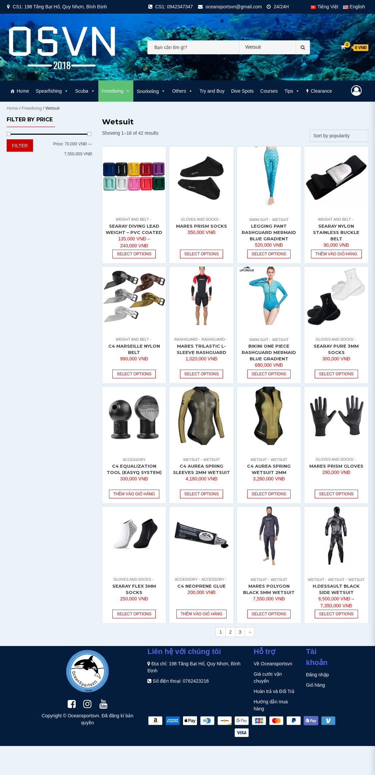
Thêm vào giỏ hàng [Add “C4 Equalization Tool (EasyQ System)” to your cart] (134, 494)
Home (23, 91)
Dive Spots (242, 91)
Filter (20, 145)
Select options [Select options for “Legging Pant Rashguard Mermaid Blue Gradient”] (269, 254)
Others (182, 91)
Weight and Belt (132, 219)
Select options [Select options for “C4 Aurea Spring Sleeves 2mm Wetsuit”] (201, 494)
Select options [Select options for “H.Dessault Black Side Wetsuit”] (336, 614)
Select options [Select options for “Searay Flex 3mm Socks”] (134, 614)
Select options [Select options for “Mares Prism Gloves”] (336, 494)
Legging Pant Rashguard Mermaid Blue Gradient (269, 232)
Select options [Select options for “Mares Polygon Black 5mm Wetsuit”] (269, 614)
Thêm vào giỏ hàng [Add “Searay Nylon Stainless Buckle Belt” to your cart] (336, 254)
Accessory (134, 460)
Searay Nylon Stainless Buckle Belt (336, 232)
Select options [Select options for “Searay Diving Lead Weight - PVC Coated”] (134, 254)
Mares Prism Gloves (336, 466)
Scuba (85, 91)
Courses (269, 91)
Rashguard (186, 339)
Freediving (116, 91)
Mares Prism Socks (201, 226)
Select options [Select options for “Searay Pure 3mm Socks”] (336, 374)
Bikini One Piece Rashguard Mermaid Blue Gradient (269, 352)
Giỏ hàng (315, 685)
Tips (292, 91)
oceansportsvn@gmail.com (233, 6)
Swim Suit (258, 220)
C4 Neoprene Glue (201, 586)
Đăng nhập (317, 674)
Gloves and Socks (199, 219)
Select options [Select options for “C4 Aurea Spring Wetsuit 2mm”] (269, 494)
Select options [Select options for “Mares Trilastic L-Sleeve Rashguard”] (201, 374)
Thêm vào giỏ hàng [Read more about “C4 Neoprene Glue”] (202, 614)
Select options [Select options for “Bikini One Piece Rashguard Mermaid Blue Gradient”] (269, 374)
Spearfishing (52, 91)
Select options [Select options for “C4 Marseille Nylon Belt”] (134, 374)
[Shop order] (339, 136)
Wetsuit (280, 220)
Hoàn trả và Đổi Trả (274, 691)
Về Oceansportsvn (273, 663)
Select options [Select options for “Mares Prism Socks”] (201, 254)
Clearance (321, 91)
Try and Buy (211, 91)
